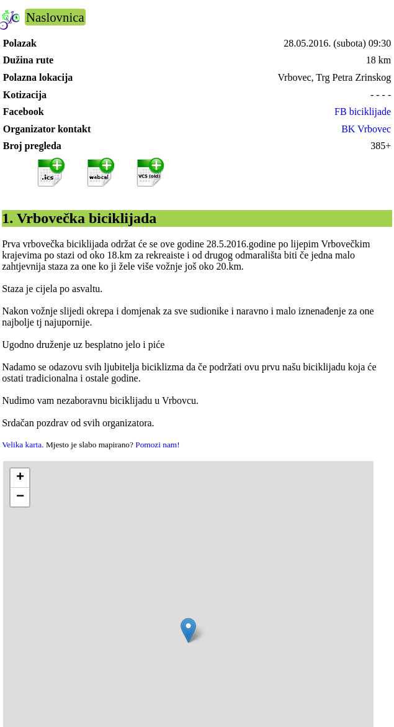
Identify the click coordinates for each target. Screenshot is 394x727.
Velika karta (22, 444)
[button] (188, 630)
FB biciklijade (362, 111)
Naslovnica (55, 17)
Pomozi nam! (157, 444)
